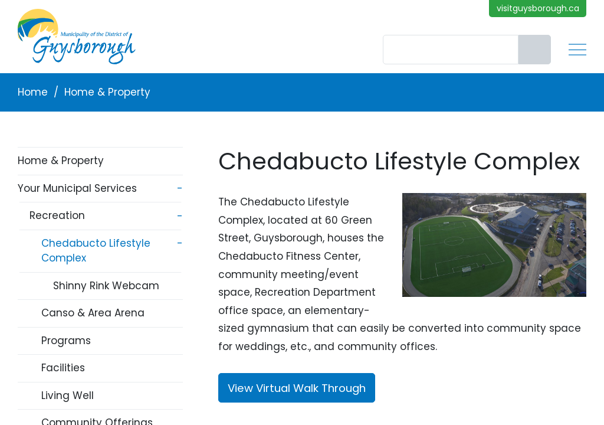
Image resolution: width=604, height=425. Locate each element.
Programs (66, 341)
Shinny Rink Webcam (106, 286)
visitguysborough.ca (538, 8)
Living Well (67, 395)
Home (33, 92)
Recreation (57, 215)
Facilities (63, 368)
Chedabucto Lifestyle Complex (95, 251)
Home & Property (107, 92)
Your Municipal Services (77, 188)
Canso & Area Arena (93, 313)
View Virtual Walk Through (297, 388)
